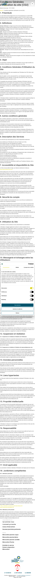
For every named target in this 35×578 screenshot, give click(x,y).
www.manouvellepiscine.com (6, 169)
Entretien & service (8, 545)
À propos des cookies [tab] (29, 267)
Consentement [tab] (6, 267)
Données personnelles (21, 576)
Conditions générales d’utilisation (23, 575)
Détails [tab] (17, 267)
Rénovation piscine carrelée (10, 539)
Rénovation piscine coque (10, 534)
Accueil (1, 10)
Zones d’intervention (8, 526)
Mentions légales (12, 576)
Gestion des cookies (17, 577)
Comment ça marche (9, 524)
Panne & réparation (8, 547)
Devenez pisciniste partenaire (11, 529)
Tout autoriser (17, 305)
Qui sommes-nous (8, 521)
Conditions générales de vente (10, 575)
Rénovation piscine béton (10, 537)
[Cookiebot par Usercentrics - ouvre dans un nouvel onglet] (28, 264)
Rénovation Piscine (8, 542)
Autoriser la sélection (17, 309)
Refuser (17, 312)
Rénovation (5, 549)
